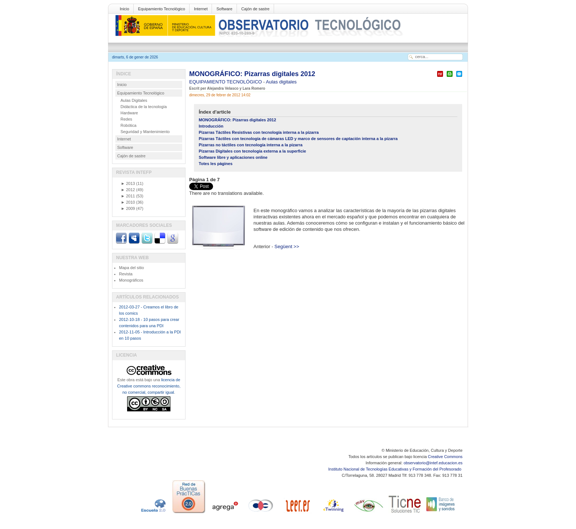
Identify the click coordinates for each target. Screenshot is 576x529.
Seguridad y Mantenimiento (145, 131)
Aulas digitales (281, 82)
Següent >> (286, 246)
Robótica (128, 125)
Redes (126, 119)
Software (224, 9)
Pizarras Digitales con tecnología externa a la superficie (252, 151)
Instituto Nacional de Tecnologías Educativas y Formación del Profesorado (395, 469)
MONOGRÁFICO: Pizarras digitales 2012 (252, 74)
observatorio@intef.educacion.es (433, 463)
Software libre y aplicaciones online (233, 157)
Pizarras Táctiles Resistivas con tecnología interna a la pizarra (259, 132)
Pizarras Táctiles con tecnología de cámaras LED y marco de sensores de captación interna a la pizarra (298, 138)
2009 (128, 208)
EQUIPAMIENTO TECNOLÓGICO (226, 82)
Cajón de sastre (255, 9)
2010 (128, 202)
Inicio (124, 9)
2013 (128, 183)
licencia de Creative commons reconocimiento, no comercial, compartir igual (148, 386)
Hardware (129, 113)
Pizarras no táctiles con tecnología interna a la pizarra (250, 145)
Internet (201, 9)
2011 (128, 196)
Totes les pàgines (216, 163)
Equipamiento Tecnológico (161, 9)
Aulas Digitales (133, 100)
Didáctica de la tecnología (143, 106)
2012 (128, 189)
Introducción (211, 126)
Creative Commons (445, 456)
